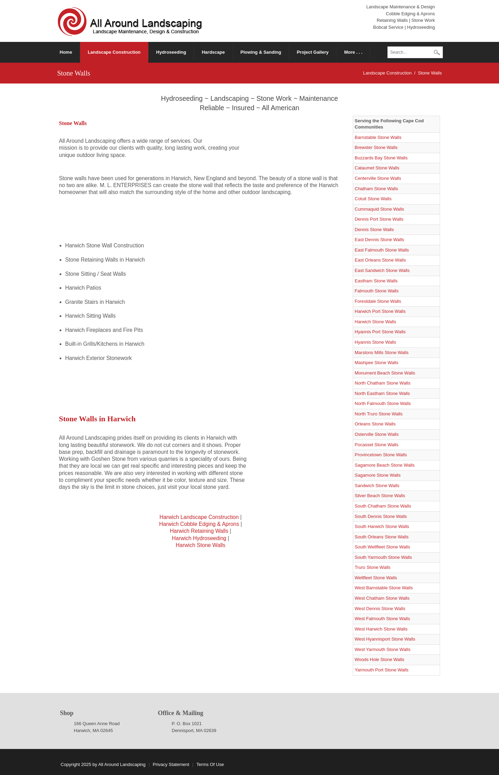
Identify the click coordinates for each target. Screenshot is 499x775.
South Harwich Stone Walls (382, 526)
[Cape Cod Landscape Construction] (130, 20)
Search (437, 53)
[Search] (415, 52)
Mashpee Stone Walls (377, 362)
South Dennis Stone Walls (381, 516)
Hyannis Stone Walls (375, 342)
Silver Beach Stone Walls (380, 495)
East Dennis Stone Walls (379, 239)
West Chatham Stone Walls (382, 598)
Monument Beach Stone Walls (385, 373)
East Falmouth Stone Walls (382, 250)
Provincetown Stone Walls (381, 454)
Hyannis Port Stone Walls (380, 331)
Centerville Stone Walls (378, 178)
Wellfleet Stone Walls (376, 577)
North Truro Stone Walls (379, 413)
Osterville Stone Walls (377, 434)
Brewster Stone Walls (376, 147)
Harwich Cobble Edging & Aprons (199, 524)
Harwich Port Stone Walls (380, 311)
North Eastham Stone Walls (382, 393)
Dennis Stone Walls (374, 229)
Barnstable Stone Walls (378, 137)
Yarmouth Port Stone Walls (382, 669)
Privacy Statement (171, 764)
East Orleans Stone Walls (380, 260)
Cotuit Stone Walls (373, 198)
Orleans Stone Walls (375, 423)
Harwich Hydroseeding (199, 538)
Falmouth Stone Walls (377, 290)
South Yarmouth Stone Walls (383, 557)
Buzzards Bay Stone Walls (381, 157)
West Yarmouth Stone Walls (383, 649)
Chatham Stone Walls (376, 188)
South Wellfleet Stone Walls (382, 546)
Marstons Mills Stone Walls (382, 352)
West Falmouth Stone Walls (382, 618)
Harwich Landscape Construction (199, 517)
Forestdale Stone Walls (378, 301)
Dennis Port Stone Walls (379, 219)
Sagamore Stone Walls (378, 475)
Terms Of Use (210, 764)
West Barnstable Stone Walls (384, 587)
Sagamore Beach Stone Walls (385, 465)
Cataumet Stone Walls (377, 167)
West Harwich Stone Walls (381, 629)
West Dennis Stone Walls (380, 608)
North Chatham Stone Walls (383, 383)
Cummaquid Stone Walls (379, 209)
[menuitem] (114, 52)
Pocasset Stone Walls (377, 444)
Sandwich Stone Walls (377, 485)
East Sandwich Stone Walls (382, 270)
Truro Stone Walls (373, 567)
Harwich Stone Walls (200, 545)
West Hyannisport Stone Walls (385, 639)
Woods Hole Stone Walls (379, 659)
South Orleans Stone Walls (382, 536)
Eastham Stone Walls (376, 280)
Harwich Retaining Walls (199, 531)
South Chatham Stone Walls (383, 506)
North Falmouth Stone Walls (383, 403)
